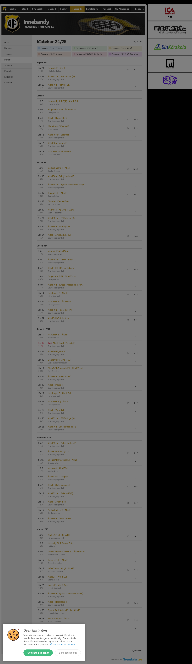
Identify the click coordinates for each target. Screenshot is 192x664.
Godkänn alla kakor (38, 652)
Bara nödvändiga (68, 652)
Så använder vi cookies (62, 644)
